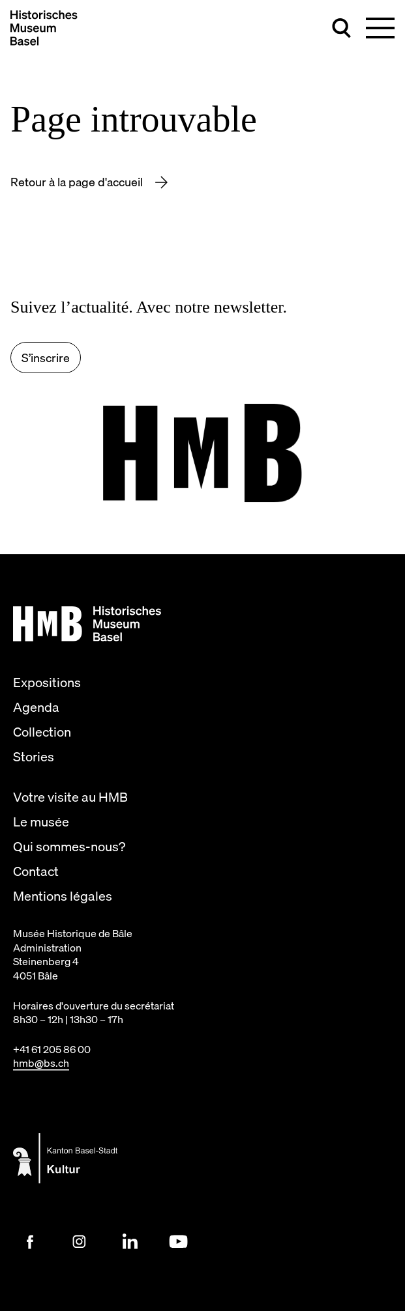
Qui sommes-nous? (69, 846)
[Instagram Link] (80, 1242)
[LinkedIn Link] (129, 1242)
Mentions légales (62, 896)
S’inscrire (46, 357)
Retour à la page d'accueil (77, 182)
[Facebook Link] (30, 1242)
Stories (33, 757)
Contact (36, 871)
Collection (42, 732)
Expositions (47, 682)
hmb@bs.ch (41, 1062)
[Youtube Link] (179, 1242)
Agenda (36, 707)
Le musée (41, 822)
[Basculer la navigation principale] (380, 28)
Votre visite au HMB (70, 797)
